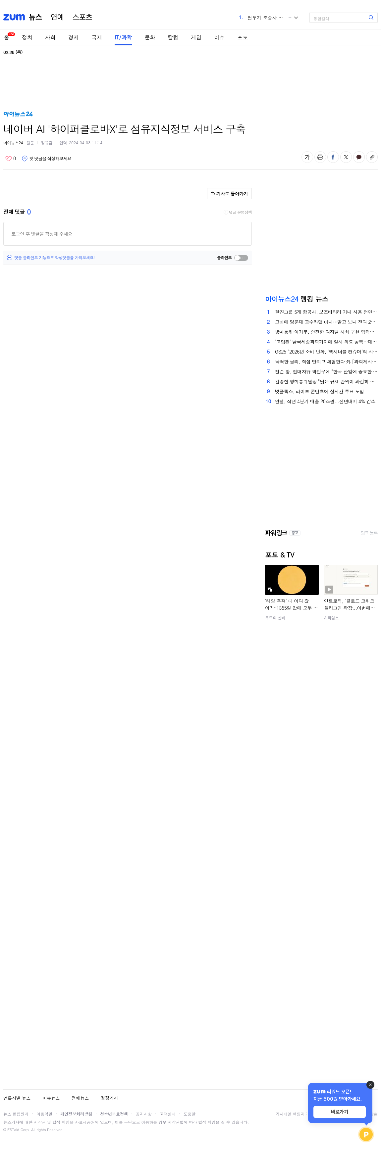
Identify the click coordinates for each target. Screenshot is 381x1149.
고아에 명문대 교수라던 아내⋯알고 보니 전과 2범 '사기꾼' (326, 321)
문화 (149, 37)
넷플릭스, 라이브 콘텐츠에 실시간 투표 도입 (319, 391)
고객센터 (168, 1114)
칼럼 (173, 37)
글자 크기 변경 (307, 157)
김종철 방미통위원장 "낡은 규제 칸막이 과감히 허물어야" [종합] (326, 381)
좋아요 (10, 158)
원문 (30, 142)
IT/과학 (123, 37)
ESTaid (13, 1129)
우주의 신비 (275, 617)
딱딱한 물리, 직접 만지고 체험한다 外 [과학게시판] (326, 361)
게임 (196, 37)
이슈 (219, 37)
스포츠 (82, 17)
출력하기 (320, 157)
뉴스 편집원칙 (15, 1114)
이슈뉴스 (51, 1098)
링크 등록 (369, 533)
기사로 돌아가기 (232, 193)
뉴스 (35, 17)
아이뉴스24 (13, 142)
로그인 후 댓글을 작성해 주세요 (41, 233)
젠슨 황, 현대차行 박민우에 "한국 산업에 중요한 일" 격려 (326, 371)
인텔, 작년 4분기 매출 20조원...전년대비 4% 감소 (325, 401)
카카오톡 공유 (359, 157)
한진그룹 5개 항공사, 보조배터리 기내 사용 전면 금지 (326, 312)
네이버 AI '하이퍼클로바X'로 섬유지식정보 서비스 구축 (124, 128)
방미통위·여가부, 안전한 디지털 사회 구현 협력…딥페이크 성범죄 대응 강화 (326, 331)
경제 (73, 37)
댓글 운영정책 (240, 212)
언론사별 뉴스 (16, 1098)
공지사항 (144, 1114)
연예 (57, 17)
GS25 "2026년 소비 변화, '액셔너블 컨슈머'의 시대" (326, 351)
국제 (96, 37)
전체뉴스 (80, 1098)
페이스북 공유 (333, 157)
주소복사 (372, 157)
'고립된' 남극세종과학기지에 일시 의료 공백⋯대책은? (326, 341)
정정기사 (109, 1098)
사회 (50, 37)
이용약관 (44, 1114)
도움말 (189, 1114)
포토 (242, 37)
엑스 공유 (346, 157)
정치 (27, 37)
